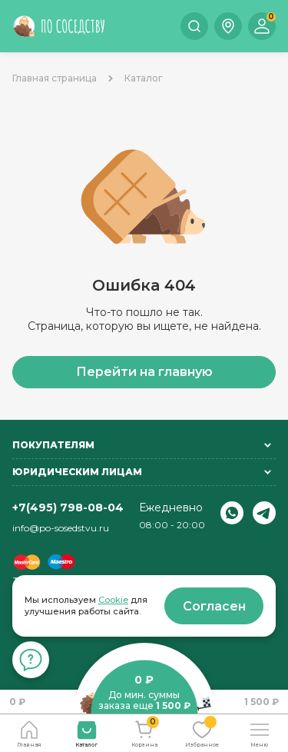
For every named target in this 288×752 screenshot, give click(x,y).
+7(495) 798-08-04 (68, 507)
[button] (228, 26)
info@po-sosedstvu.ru (60, 528)
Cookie (113, 599)
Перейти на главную (144, 371)
